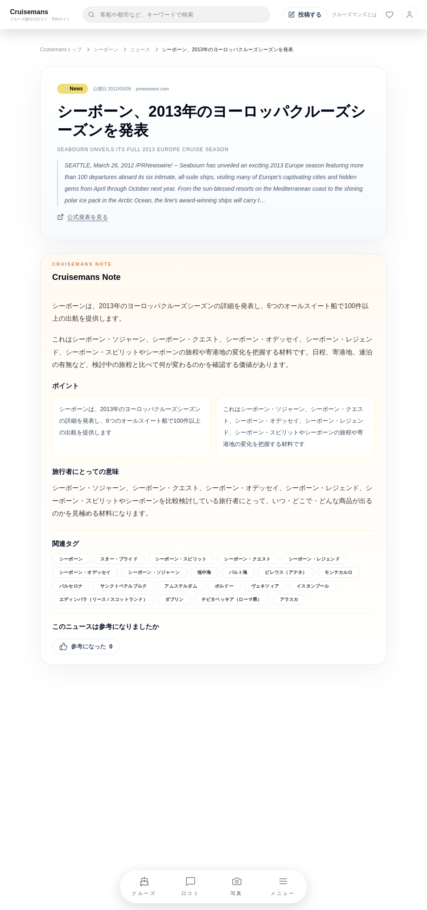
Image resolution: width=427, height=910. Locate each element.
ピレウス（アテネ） (286, 572)
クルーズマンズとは (354, 14)
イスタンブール (312, 585)
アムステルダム (180, 585)
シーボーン (105, 49)
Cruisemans (29, 11)
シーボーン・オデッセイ (85, 572)
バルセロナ (71, 585)
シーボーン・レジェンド (314, 558)
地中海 (204, 572)
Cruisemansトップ (61, 49)
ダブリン (174, 599)
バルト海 (238, 572)
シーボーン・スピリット (180, 558)
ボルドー (224, 585)
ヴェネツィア (265, 585)
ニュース (140, 49)
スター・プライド (119, 558)
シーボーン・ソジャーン (153, 572)
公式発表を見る (82, 217)
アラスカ (289, 599)
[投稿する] (305, 14)
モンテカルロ (338, 572)
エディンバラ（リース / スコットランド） (103, 599)
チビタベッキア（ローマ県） (231, 599)
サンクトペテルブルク (123, 585)
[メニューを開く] (283, 887)
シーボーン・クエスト (247, 558)
